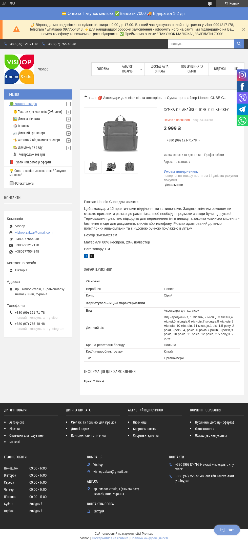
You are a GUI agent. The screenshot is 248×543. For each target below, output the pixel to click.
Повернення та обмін (192, 69)
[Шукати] (239, 43)
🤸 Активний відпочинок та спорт (36, 140)
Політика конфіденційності (149, 538)
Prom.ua (147, 533)
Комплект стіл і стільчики (88, 436)
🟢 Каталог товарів (23, 104)
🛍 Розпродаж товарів (29, 155)
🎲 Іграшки (21, 126)
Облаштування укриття (211, 436)
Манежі (14, 442)
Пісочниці (140, 423)
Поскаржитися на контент (110, 538)
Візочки (14, 429)
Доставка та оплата (159, 69)
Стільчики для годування (26, 436)
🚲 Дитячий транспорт (29, 133)
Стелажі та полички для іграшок (93, 423)
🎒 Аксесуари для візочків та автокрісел (130, 98)
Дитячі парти (80, 429)
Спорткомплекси (144, 429)
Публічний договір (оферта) (214, 423)
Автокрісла (17, 423)
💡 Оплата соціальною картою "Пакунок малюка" (37, 173)
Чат (227, 530)
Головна (103, 69)
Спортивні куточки (146, 436)
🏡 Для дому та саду (28, 147)
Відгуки (220, 69)
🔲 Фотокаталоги (21, 184)
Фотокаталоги (204, 429)
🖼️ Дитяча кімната (26, 119)
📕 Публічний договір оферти (30, 162)
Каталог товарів (127, 69)
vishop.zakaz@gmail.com (34, 232)
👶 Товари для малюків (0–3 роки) (37, 112)
